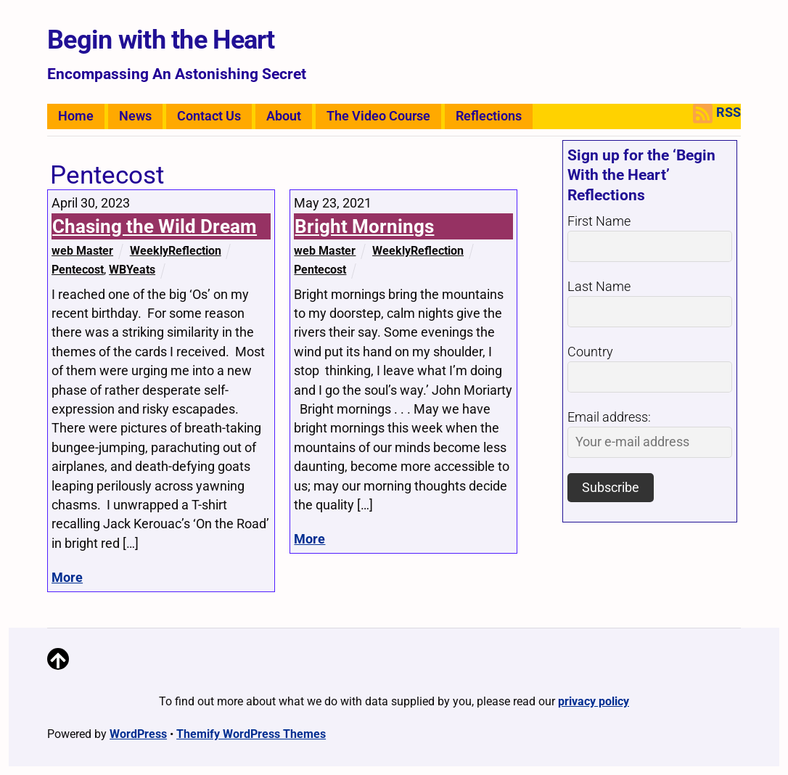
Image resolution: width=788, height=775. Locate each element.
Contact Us (209, 116)
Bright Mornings (364, 226)
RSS (717, 113)
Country (590, 352)
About (283, 116)
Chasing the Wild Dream (154, 226)
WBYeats (132, 269)
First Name (599, 221)
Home (76, 116)
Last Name (599, 286)
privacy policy (593, 701)
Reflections (489, 116)
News (135, 116)
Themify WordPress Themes (251, 734)
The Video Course (378, 116)
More (67, 577)
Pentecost (78, 269)
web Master (82, 251)
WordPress (138, 734)
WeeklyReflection (175, 251)
